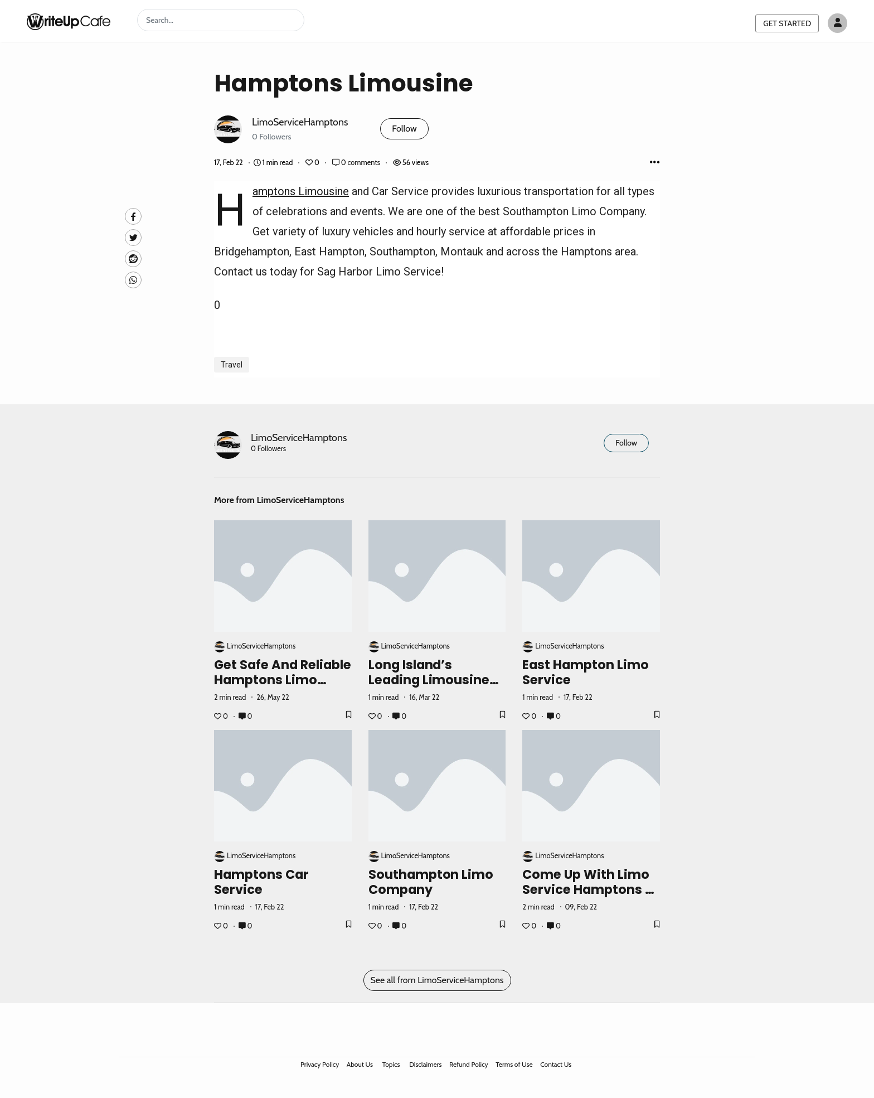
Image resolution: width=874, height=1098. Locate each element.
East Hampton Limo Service (585, 672)
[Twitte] (133, 237)
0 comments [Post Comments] (357, 162)
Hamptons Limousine (301, 191)
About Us (360, 1064)
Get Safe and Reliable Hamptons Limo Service (282, 680)
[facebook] (133, 216)
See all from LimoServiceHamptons (437, 980)
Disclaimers (425, 1064)
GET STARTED (787, 23)
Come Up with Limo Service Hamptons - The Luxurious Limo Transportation (587, 896)
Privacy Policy (319, 1064)
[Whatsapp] (133, 280)
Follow (404, 128)
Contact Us (555, 1064)
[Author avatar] (837, 23)
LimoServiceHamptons (300, 122)
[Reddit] (133, 258)
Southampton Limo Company (431, 881)
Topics (391, 1064)
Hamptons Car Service (261, 881)
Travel (231, 364)
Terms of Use (514, 1064)
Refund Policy (468, 1064)
